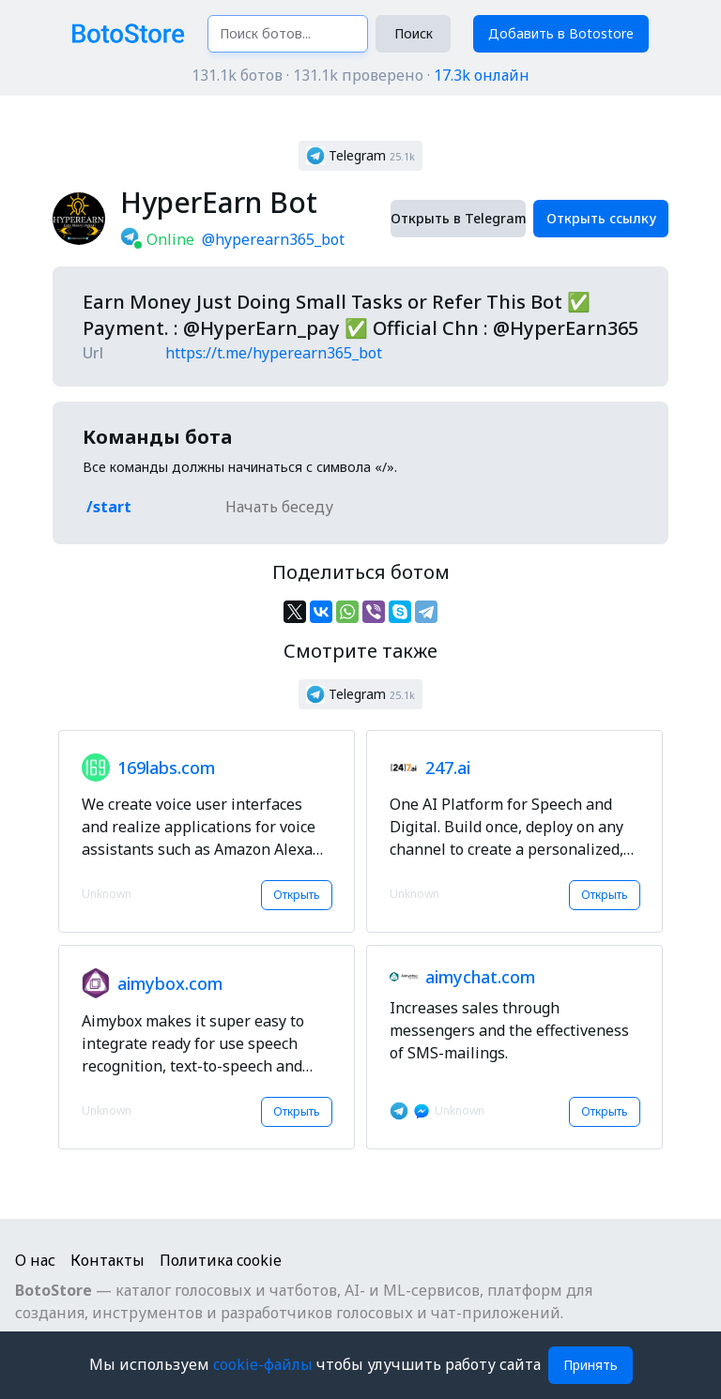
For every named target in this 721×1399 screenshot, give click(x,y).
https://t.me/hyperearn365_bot (273, 352)
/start (108, 506)
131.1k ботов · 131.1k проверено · (360, 75)
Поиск (413, 33)
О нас (35, 1260)
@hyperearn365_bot (273, 239)
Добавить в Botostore (561, 33)
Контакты (107, 1260)
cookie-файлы (264, 1364)
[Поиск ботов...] (288, 33)
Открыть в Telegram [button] (458, 218)
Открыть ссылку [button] (601, 218)
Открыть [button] (296, 895)
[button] (360, 156)
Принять (590, 1365)
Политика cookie (221, 1260)
